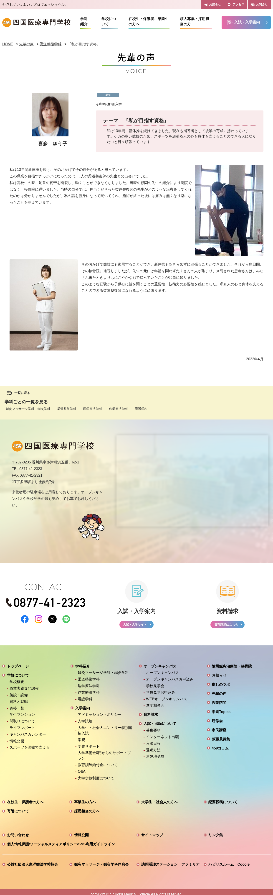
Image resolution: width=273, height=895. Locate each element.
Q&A (82, 773)
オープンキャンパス (160, 668)
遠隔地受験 (155, 758)
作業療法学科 (118, 409)
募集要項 (153, 732)
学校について (108, 21)
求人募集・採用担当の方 (194, 21)
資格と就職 (19, 704)
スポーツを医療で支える (30, 749)
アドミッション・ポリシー (99, 717)
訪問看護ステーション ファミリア (170, 866)
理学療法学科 (92, 409)
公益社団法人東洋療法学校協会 (32, 866)
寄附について (18, 813)
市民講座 (219, 732)
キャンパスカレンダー (28, 736)
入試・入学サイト (134, 625)
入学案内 (82, 710)
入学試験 (85, 723)
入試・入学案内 (243, 22)
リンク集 (215, 837)
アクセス (235, 5)
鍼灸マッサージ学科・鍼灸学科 (28, 409)
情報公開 (17, 743)
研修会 (217, 723)
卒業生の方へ (85, 804)
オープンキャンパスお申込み (169, 681)
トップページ (18, 668)
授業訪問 (219, 704)
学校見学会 (155, 688)
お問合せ (259, 5)
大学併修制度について (96, 780)
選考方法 (153, 752)
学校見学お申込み (160, 694)
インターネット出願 (162, 739)
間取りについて (22, 723)
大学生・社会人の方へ (159, 804)
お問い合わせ (18, 837)
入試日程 (153, 745)
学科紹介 (84, 21)
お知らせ (212, 5)
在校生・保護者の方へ (25, 804)
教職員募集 (221, 741)
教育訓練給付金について (98, 767)
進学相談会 (155, 707)
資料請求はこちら (225, 625)
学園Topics (221, 714)
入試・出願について (160, 726)
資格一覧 (17, 710)
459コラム (220, 750)
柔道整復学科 (66, 409)
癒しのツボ (221, 686)
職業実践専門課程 (24, 690)
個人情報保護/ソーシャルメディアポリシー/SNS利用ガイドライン (61, 846)
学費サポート (89, 748)
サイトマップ (152, 837)
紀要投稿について (223, 804)
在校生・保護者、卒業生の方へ (149, 21)
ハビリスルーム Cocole (229, 866)
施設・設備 (19, 697)
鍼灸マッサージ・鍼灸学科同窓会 (101, 866)
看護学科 (141, 409)
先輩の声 (219, 695)
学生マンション (22, 717)
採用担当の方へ (87, 813)
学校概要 (17, 684)
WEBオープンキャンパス (166, 701)
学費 (81, 742)
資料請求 (151, 717)
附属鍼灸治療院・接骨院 (232, 668)
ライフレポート (22, 730)
